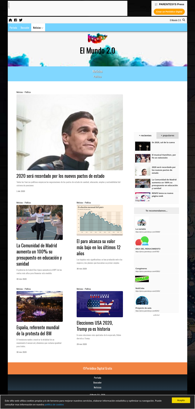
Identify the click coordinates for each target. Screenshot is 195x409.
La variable (140, 229)
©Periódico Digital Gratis (97, 368)
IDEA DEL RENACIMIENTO (147, 249)
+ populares (167, 135)
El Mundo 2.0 (94, 394)
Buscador (25, 27)
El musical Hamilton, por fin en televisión (164, 156)
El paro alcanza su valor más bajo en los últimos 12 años (99, 247)
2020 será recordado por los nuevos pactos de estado (60, 175)
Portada (13, 27)
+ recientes (145, 135)
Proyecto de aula (143, 308)
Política (28, 92)
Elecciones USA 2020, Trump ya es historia (95, 325)
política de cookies (54, 404)
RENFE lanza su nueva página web (162, 194)
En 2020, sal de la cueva (163, 142)
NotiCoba (139, 288)
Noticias (38, 27)
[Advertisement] (64, 8)
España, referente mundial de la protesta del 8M (37, 330)
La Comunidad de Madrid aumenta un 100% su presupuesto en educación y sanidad (39, 254)
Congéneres (141, 268)
